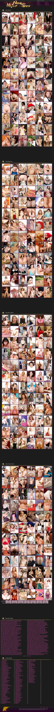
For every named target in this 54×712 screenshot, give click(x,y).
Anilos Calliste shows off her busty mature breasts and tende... (11, 650)
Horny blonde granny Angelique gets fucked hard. (35, 654)
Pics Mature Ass (31, 681)
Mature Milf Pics (18, 690)
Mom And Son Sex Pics (6, 692)
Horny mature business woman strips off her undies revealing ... (37, 635)
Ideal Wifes (30, 668)
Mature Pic (4, 703)
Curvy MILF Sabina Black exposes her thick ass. (9, 651)
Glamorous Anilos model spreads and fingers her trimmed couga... (38, 647)
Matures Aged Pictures (6, 680)
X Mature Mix (17, 691)
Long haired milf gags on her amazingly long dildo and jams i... (11, 632)
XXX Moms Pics (5, 696)
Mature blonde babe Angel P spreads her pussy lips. (9, 631)
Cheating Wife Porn (5, 677)
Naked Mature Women (6, 688)
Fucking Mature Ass (18, 684)
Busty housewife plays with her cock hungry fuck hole (36, 628)
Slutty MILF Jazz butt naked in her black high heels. (9, 648)
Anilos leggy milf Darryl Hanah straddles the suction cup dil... (11, 633)
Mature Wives (17, 696)
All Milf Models (4, 691)
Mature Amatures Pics (6, 698)
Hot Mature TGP (18, 668)
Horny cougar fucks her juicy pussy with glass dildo (9, 638)
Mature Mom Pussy (18, 694)
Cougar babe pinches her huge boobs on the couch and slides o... (38, 640)
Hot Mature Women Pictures (7, 685)
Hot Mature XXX (18, 678)
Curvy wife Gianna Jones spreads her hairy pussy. (9, 635)
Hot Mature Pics (31, 680)
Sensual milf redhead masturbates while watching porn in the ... (37, 653)
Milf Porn (16, 703)
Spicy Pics (30, 666)
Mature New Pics (5, 681)
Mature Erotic (31, 674)
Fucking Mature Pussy (19, 679)
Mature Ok (17, 672)
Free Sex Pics (17, 687)
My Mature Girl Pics (32, 678)
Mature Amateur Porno (32, 676)
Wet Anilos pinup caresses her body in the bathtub (9, 647)
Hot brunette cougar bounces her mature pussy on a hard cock (11, 636)
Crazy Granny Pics (5, 676)
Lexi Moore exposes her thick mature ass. (34, 652)
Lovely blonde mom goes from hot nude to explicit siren (36, 633)
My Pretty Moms (5, 690)
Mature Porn (17, 677)
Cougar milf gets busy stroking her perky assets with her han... (37, 646)
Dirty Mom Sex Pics (32, 661)
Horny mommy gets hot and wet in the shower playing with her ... (38, 632)
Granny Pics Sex (31, 677)
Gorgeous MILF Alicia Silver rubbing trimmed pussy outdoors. (11, 620)
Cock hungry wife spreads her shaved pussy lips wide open (10, 624)
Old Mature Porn (18, 676)
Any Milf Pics (46, 2)
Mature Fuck (17, 702)
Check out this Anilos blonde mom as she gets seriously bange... (11, 653)
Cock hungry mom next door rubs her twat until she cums (36, 642)
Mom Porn (4, 683)
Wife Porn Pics (4, 697)
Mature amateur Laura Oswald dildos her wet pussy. (36, 638)
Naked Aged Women (18, 686)
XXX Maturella (17, 667)
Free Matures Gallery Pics (6, 668)
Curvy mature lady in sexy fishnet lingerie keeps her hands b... (11, 645)
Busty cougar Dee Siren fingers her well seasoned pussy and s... (38, 648)
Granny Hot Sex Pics (18, 685)
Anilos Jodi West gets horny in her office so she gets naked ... (37, 623)
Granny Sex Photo (32, 675)
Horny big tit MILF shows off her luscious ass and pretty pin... (37, 639)
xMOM (30, 662)
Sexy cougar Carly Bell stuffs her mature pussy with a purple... (37, 643)
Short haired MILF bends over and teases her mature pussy (37, 637)
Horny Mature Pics (5, 663)
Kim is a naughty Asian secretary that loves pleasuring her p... (11, 643)
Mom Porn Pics (17, 698)
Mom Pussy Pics (5, 686)
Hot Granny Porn (5, 699)
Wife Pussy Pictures (32, 667)
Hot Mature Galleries (32, 660)
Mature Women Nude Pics (6, 702)
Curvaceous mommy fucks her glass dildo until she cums (36, 622)
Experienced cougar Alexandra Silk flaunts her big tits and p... (11, 623)
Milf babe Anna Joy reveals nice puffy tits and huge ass (10, 641)
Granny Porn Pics (18, 670)
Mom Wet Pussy (18, 695)
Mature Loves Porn (18, 692)
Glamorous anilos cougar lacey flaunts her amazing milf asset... (37, 624)
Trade (40, 707)
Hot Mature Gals (5, 671)
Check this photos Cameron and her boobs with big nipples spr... (11, 625)
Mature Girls (17, 701)
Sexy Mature (17, 674)
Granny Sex (17, 663)
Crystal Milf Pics (31, 670)
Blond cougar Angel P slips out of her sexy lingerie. (35, 641)
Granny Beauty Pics (5, 701)
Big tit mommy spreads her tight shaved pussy (8, 626)
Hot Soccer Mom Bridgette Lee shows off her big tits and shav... (11, 649)
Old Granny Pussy (18, 688)
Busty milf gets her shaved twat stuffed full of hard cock (10, 630)
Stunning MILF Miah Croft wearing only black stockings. (36, 625)
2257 (47, 707)
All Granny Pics (18, 682)
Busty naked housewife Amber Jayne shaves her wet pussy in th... (12, 652)
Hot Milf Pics (17, 660)
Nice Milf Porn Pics (18, 683)
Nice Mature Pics (5, 669)
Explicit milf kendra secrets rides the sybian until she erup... (37, 630)
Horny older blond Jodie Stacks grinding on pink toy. (9, 634)
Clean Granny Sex (5, 673)
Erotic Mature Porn (32, 665)
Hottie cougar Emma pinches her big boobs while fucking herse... (38, 645)
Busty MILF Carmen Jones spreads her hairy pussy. (35, 621)
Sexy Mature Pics (31, 679)
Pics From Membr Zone (19, 675)
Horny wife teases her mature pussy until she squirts (36, 626)
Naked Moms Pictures (6, 684)
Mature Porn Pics (5, 687)
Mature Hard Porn (18, 669)
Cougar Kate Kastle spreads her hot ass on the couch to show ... (38, 644)
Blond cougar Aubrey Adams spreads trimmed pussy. (9, 642)
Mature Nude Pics (32, 669)
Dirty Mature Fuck (18, 680)
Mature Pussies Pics (5, 674)
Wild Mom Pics (4, 661)
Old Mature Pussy (18, 664)
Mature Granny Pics (5, 689)
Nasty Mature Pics (5, 666)
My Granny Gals (5, 675)
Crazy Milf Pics (38, 2)
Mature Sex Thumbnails (19, 662)
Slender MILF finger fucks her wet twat (33, 634)
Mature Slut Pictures (18, 681)
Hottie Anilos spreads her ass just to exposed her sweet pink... (37, 636)
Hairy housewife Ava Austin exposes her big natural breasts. (37, 649)
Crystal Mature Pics (5, 682)
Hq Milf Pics (4, 693)
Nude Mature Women (5, 670)
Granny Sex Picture (32, 672)
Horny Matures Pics (32, 682)
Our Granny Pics (18, 661)
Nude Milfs (4, 694)
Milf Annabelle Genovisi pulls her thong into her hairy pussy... (11, 627)
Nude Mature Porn (32, 671)
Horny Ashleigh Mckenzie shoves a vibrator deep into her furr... (37, 650)
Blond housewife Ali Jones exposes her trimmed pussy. (10, 637)
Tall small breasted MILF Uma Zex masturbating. (9, 622)
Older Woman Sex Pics (6, 672)
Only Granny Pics (5, 664)
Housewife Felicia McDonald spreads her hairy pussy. (10, 646)
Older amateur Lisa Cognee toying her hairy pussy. (35, 620)
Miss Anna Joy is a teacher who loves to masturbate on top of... (11, 621)
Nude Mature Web (32, 664)
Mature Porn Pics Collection (6, 667)
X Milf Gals (4, 662)
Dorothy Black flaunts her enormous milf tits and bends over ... (37, 651)
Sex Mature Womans (18, 665)
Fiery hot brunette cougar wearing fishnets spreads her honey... (11, 654)
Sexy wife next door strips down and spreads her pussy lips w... (37, 631)
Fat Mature (4, 695)
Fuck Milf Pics (4, 679)
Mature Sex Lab (31, 673)
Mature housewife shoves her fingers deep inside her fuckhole (11, 628)
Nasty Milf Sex (17, 693)
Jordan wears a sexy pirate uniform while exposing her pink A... (11, 640)
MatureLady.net (18, 699)
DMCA (44, 707)
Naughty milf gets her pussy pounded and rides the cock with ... (11, 644)
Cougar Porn (4, 700)
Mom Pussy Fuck (18, 673)
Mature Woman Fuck (18, 666)
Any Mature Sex (4, 665)
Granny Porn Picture (18, 697)
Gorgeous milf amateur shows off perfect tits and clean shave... (11, 629)
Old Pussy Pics (4, 678)
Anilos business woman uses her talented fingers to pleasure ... (37, 627)
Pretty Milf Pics (17, 689)
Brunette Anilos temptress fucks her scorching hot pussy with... (11, 639)
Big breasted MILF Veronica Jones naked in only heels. (36, 629)
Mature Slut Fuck (18, 671)
